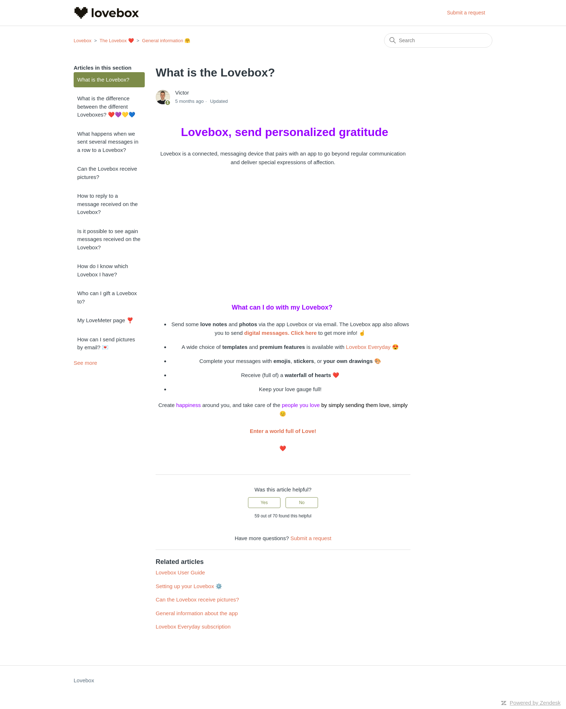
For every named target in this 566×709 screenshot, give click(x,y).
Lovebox (82, 40)
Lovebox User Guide (180, 572)
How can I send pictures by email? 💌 (106, 343)
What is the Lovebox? (103, 79)
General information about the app (197, 613)
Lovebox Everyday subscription (193, 626)
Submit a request (466, 13)
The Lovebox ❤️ (117, 40)
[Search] (438, 40)
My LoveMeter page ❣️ (105, 320)
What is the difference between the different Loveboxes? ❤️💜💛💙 (106, 106)
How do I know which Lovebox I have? (102, 270)
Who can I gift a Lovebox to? (107, 297)
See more (85, 363)
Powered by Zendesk (535, 703)
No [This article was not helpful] (301, 502)
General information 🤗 (166, 40)
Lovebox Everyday (368, 347)
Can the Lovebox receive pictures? (107, 173)
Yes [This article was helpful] (264, 502)
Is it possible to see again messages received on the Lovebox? (108, 239)
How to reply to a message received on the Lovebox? (107, 204)
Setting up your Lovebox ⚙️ (189, 586)
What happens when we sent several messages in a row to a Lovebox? (107, 142)
